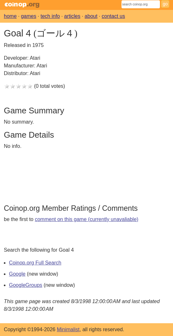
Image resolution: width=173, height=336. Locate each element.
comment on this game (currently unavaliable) (86, 219)
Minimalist (68, 329)
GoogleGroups (25, 285)
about (91, 16)
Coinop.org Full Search (35, 262)
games (28, 16)
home (10, 16)
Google (17, 274)
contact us (113, 16)
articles (72, 16)
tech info (50, 16)
